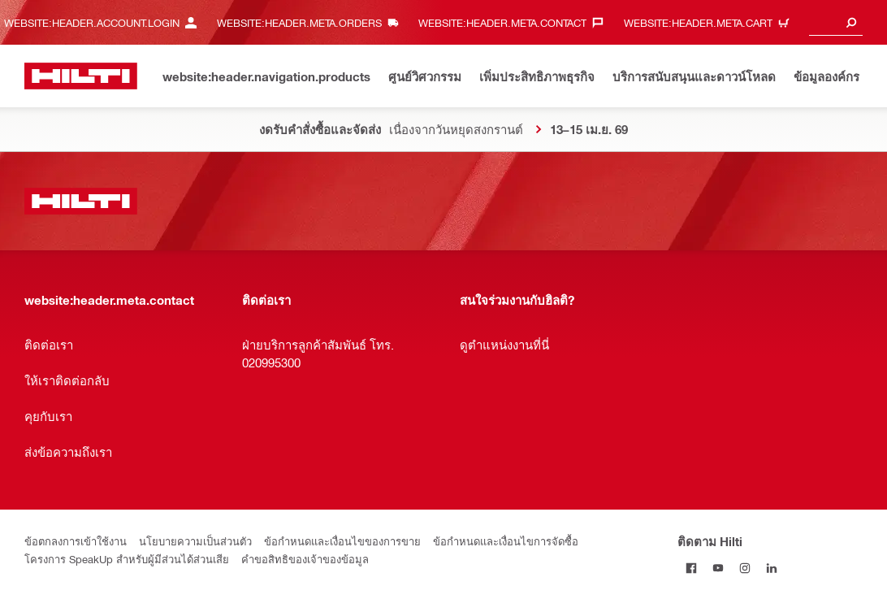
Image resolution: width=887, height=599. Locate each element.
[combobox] (836, 22)
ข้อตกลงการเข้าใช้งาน (75, 541)
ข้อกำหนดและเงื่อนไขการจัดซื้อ (505, 541)
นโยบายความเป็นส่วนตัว (195, 541)
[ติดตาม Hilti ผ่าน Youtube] (717, 567)
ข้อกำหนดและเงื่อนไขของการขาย (342, 541)
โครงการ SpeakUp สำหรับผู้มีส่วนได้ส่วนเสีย (126, 559)
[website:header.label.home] (80, 76)
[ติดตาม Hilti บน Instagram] (744, 567)
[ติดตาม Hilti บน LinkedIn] (771, 567)
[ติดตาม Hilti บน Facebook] (690, 567)
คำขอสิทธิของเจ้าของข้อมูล (305, 559)
